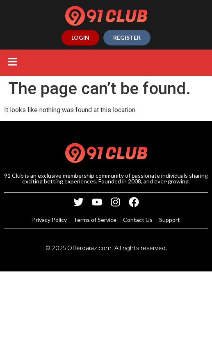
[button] (12, 63)
